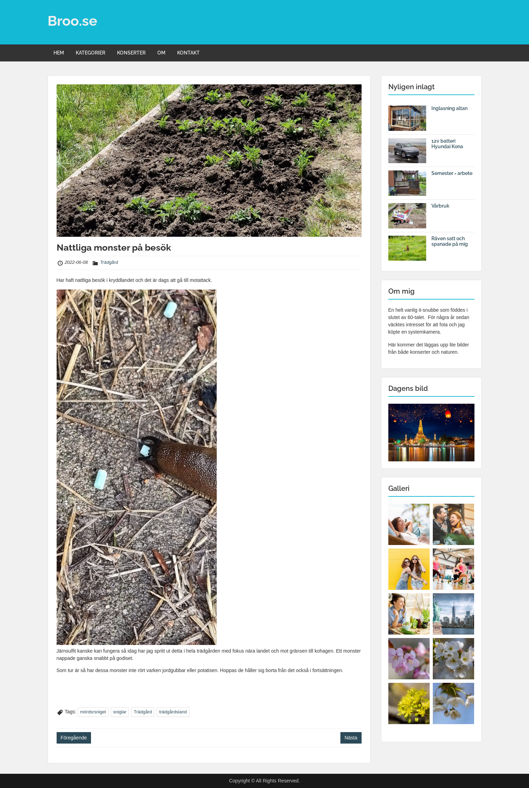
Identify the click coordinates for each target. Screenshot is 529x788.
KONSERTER (131, 53)
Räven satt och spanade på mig (449, 241)
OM (161, 53)
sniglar (119, 711)
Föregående (74, 737)
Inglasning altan (449, 108)
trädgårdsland (173, 711)
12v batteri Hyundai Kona (447, 144)
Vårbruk (440, 206)
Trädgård (109, 262)
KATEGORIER (90, 53)
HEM (58, 53)
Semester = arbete (451, 173)
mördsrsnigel (93, 711)
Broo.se (72, 20)
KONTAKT (188, 53)
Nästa (351, 737)
